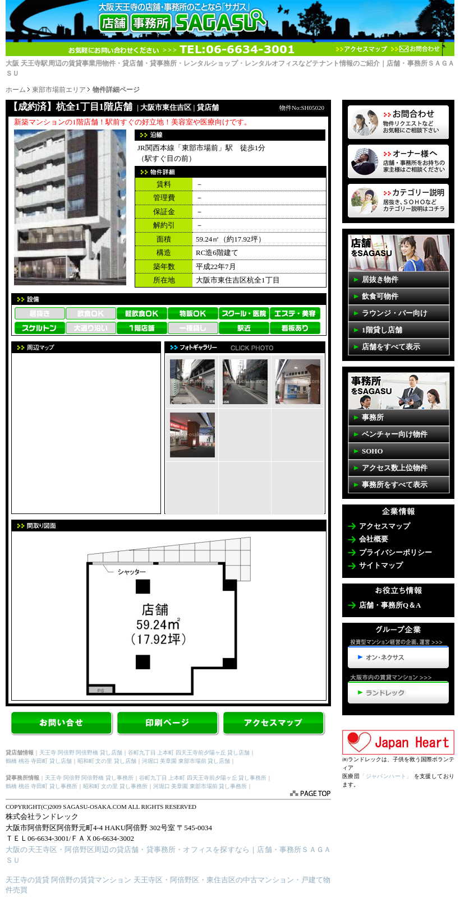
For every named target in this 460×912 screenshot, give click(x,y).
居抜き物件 (380, 279)
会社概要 (373, 539)
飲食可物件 (380, 296)
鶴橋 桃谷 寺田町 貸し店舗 (39, 761)
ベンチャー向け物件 (394, 434)
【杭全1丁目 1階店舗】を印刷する (168, 724)
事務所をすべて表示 (394, 484)
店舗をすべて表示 (391, 346)
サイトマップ (381, 565)
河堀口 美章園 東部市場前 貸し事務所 (200, 786)
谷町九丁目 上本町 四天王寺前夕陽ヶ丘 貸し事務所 (203, 778)
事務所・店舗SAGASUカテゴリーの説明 (398, 200)
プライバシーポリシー (395, 552)
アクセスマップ (361, 49)
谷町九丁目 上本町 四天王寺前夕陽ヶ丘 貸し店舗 (189, 752)
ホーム (16, 90)
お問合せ (62, 724)
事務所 (373, 417)
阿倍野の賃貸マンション (91, 880)
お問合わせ (415, 49)
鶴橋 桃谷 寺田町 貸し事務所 (41, 786)
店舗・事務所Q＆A (390, 605)
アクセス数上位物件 (394, 468)
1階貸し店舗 (382, 330)
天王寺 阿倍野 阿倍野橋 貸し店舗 (80, 752)
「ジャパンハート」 (386, 776)
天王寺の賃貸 (27, 880)
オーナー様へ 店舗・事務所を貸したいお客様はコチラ (398, 161)
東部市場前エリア (59, 90)
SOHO (372, 451)
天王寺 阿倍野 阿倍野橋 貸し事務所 (89, 778)
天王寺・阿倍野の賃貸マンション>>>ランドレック (398, 688)
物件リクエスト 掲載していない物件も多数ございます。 (398, 122)
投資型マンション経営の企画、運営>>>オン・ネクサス (398, 653)
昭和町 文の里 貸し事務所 (115, 786)
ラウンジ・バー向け (394, 313)
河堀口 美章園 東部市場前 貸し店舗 (186, 761)
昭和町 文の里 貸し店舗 (106, 761)
